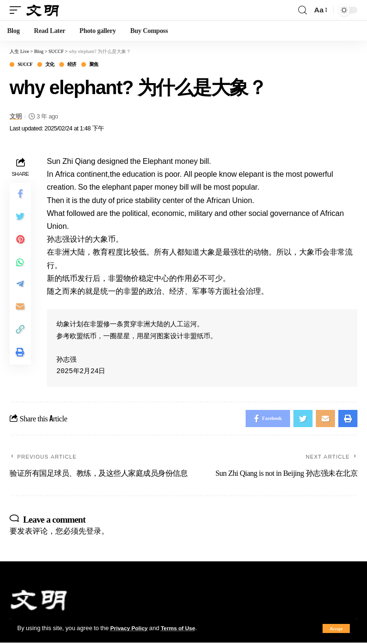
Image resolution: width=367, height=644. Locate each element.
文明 (16, 116)
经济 (71, 64)
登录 (93, 532)
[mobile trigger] (18, 10)
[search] (302, 10)
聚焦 (93, 64)
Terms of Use (183, 628)
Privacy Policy (130, 628)
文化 (49, 64)
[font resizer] (320, 9)
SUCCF (25, 64)
